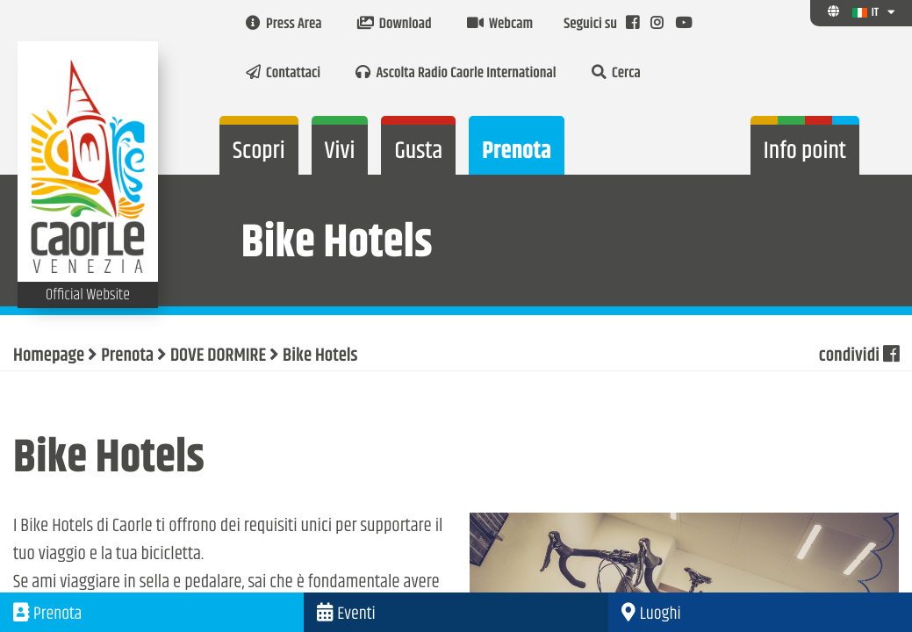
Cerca (616, 73)
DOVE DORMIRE (218, 356)
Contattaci (283, 73)
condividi (859, 356)
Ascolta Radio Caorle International (455, 73)
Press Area (284, 24)
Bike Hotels (320, 356)
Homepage (48, 356)
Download (394, 24)
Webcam (500, 24)
